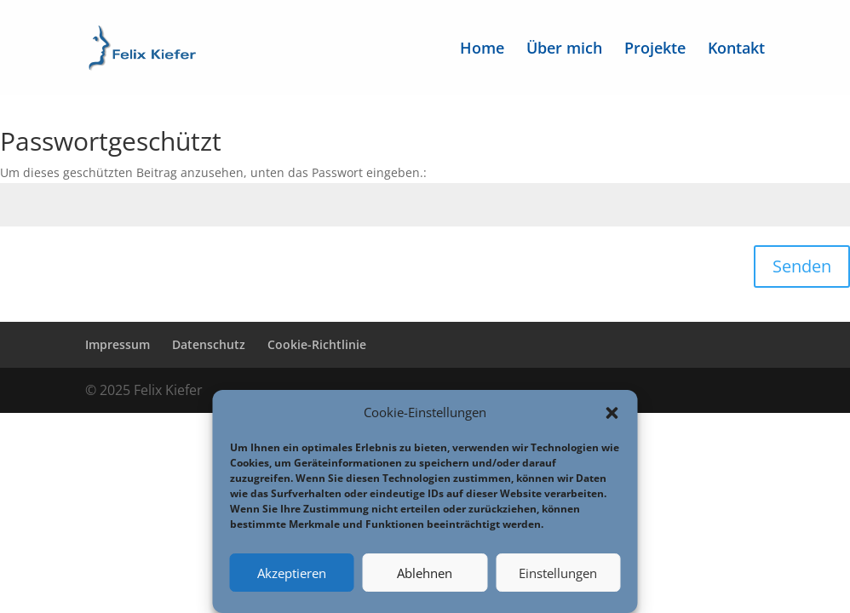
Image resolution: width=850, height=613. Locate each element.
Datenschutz (208, 344)
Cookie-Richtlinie (316, 344)
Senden (801, 266)
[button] (612, 412)
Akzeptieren (291, 572)
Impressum (117, 344)
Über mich (564, 50)
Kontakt (736, 50)
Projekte (655, 50)
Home (482, 50)
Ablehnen (424, 572)
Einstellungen (558, 572)
